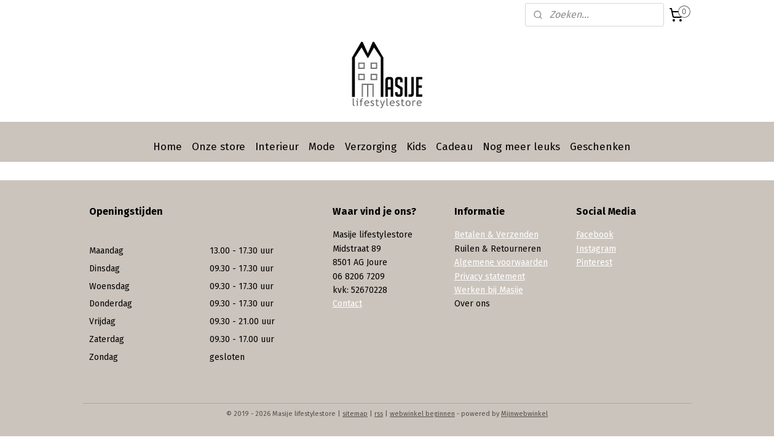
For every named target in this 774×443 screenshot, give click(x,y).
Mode (322, 146)
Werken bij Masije (488, 290)
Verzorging (371, 146)
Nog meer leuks (521, 146)
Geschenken (600, 146)
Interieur (277, 146)
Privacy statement (489, 276)
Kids (416, 146)
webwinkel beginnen (422, 414)
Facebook (595, 234)
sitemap (355, 414)
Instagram (596, 249)
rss (378, 414)
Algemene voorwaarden (501, 262)
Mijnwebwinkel (524, 414)
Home (167, 146)
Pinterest (594, 262)
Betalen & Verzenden (496, 234)
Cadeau (454, 146)
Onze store (218, 146)
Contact (347, 303)
